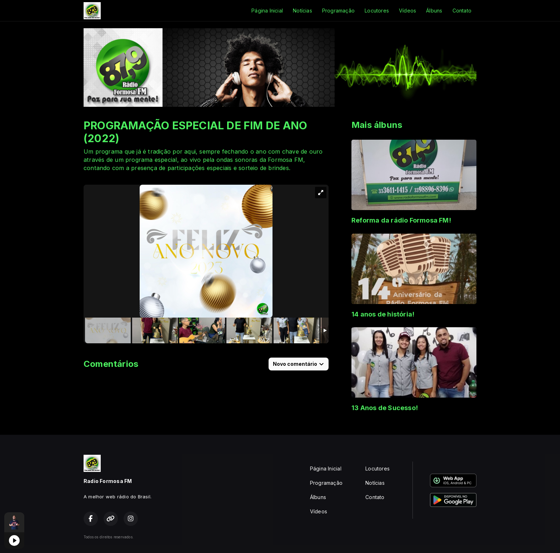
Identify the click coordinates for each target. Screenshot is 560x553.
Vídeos (407, 11)
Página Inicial (267, 11)
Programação (338, 11)
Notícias (302, 11)
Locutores (377, 11)
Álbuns (434, 11)
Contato (461, 11)
